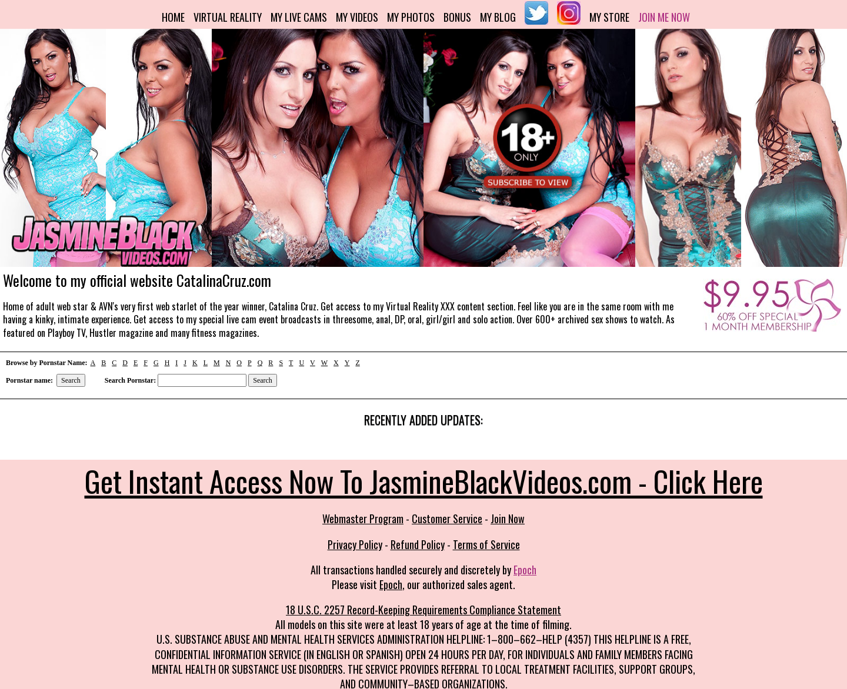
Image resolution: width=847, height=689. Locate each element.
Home (173, 17)
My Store (609, 17)
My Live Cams (299, 17)
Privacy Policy (355, 544)
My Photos (411, 17)
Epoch (524, 569)
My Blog (498, 17)
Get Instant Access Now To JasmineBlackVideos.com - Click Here (424, 480)
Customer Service (447, 518)
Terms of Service (486, 544)
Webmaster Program (363, 518)
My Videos (357, 17)
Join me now (664, 17)
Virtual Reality (228, 17)
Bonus (457, 17)
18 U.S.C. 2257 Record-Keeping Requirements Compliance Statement (423, 609)
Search (71, 380)
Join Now (508, 518)
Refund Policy (418, 544)
